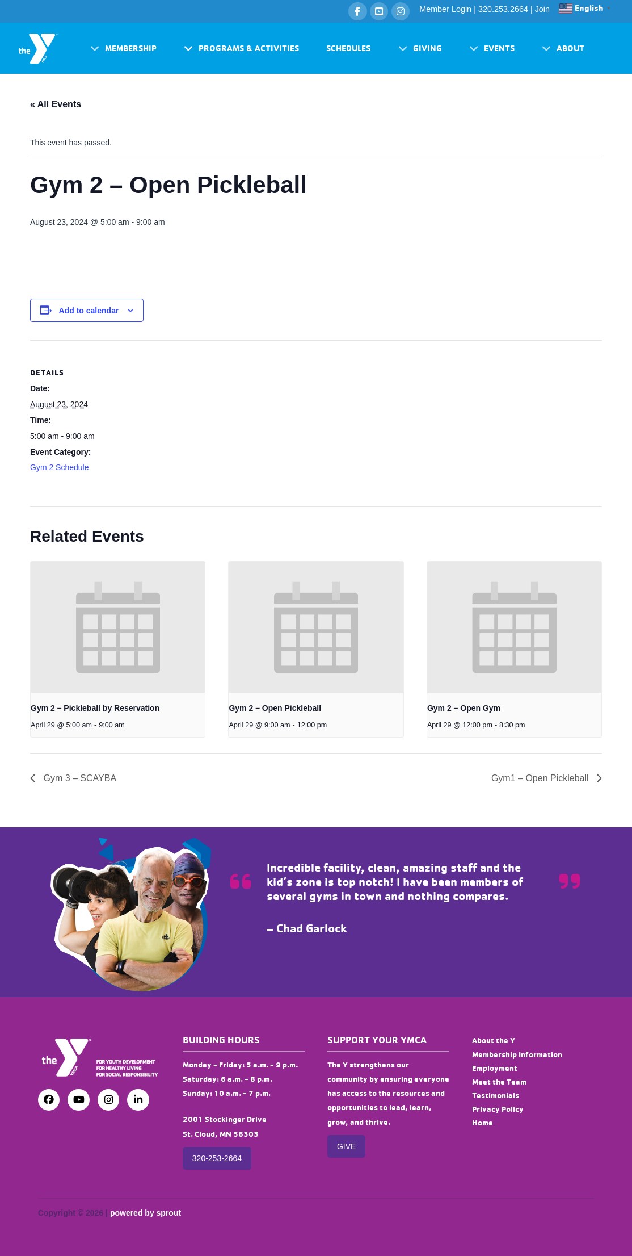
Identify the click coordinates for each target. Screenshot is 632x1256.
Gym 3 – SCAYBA (78, 778)
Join (542, 9)
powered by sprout (145, 1212)
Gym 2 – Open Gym (463, 708)
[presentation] (118, 627)
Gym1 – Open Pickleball (541, 778)
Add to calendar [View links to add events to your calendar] (89, 310)
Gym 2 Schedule (59, 467)
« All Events (55, 104)
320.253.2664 (503, 9)
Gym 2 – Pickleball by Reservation (95, 708)
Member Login (445, 9)
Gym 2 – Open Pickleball (275, 708)
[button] (123, 48)
